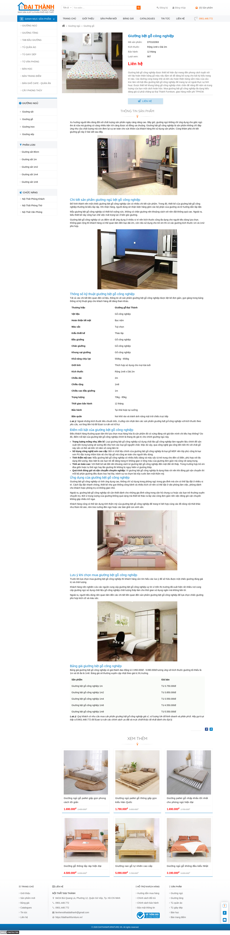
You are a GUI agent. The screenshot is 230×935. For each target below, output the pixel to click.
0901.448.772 (62, 903)
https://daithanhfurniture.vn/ (69, 917)
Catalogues (147, 18)
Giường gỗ (89, 26)
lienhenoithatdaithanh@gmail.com (72, 912)
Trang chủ (69, 18)
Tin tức (165, 18)
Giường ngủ (74, 26)
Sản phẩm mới (108, 18)
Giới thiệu (88, 18)
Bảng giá (128, 18)
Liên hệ (180, 18)
